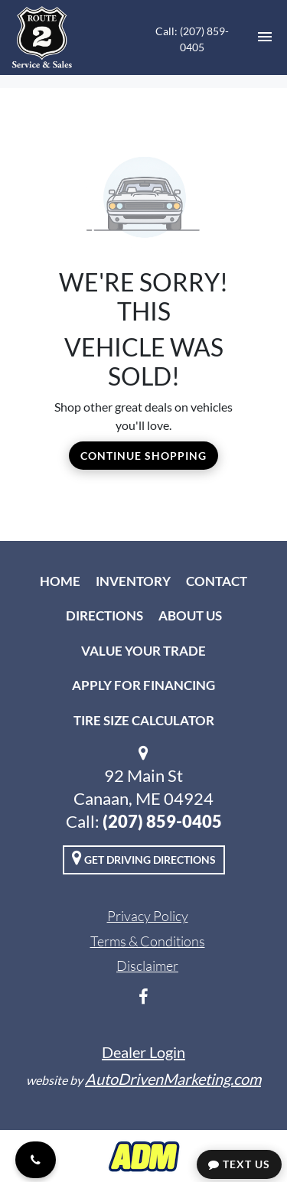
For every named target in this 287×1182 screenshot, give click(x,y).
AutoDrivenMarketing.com (173, 1079)
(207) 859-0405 (162, 821)
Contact (216, 581)
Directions (104, 615)
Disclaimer (147, 965)
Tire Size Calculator (143, 720)
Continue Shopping (143, 455)
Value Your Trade (143, 651)
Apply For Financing (143, 685)
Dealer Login (143, 1052)
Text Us (239, 1164)
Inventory (133, 581)
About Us (190, 615)
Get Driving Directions (144, 857)
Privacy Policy (147, 915)
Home (60, 581)
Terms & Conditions (147, 941)
